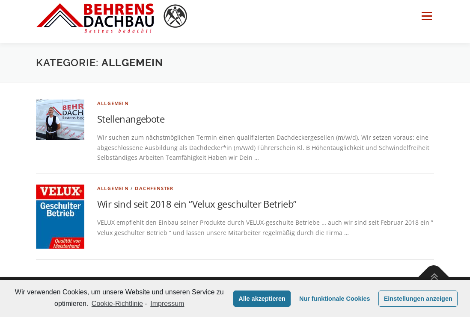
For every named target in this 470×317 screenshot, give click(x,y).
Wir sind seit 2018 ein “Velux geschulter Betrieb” (197, 203)
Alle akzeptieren (262, 298)
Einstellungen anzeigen (418, 298)
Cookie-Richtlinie (117, 303)
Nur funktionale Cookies (334, 298)
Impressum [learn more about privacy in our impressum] (167, 303)
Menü (426, 16)
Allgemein (113, 103)
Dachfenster (154, 188)
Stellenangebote (130, 118)
